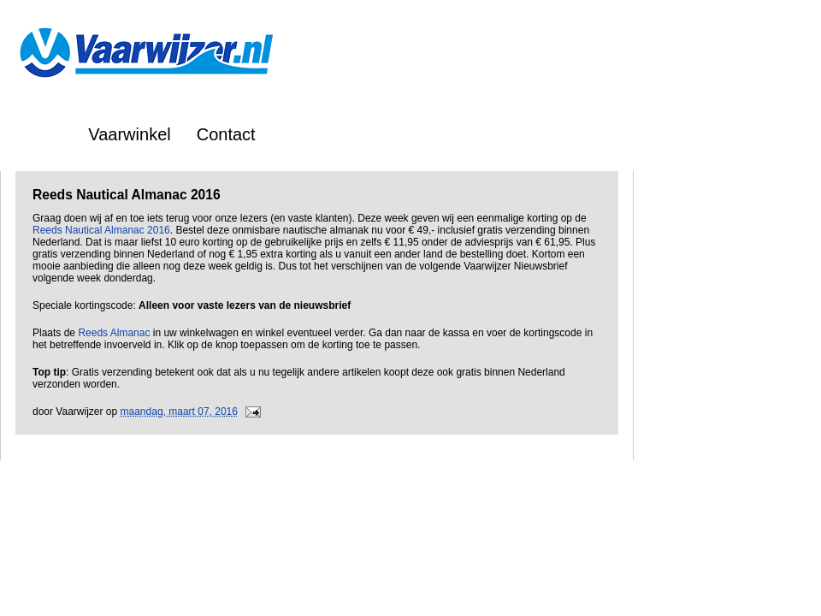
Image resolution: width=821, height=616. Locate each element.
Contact (226, 134)
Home (39, 134)
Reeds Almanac (114, 333)
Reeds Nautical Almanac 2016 (101, 230)
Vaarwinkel (129, 134)
